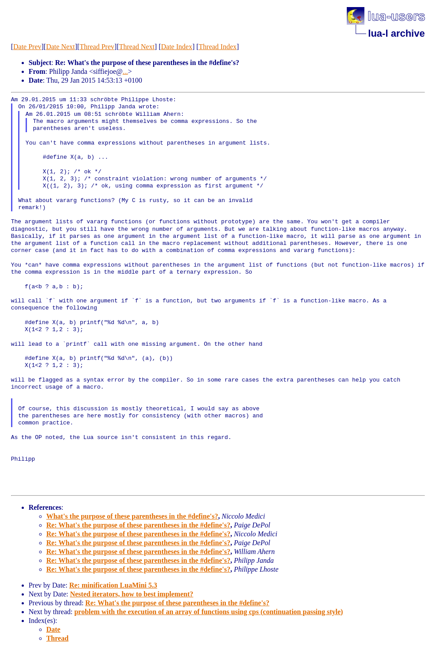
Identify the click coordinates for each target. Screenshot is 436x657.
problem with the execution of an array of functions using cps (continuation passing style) (208, 611)
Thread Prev (97, 46)
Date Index (177, 46)
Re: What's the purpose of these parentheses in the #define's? (138, 525)
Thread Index (218, 46)
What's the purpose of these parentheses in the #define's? (132, 516)
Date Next (60, 46)
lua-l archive (396, 33)
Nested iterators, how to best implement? (131, 594)
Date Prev (27, 46)
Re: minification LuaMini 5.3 (113, 585)
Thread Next (136, 46)
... (125, 71)
